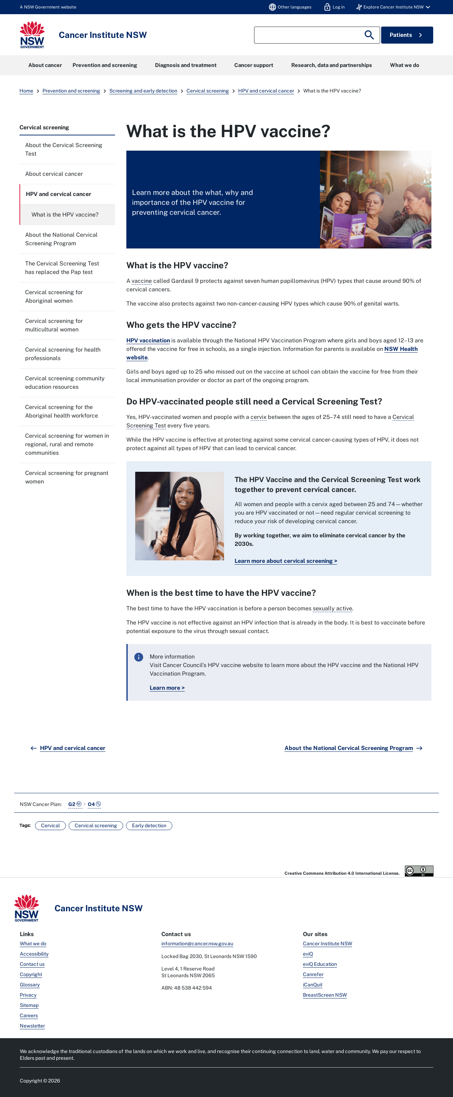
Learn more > (167, 687)
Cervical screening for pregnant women (66, 477)
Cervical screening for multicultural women (54, 325)
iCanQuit (312, 984)
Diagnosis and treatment (186, 65)
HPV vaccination (148, 340)
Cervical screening (208, 91)
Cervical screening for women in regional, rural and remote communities (67, 444)
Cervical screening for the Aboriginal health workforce (61, 411)
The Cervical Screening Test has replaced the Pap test (62, 267)
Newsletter (32, 1026)
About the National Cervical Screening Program (61, 239)
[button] (394, 7)
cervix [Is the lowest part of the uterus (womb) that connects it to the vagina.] (258, 417)
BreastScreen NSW (325, 995)
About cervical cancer (54, 173)
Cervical (50, 825)
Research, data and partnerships (331, 65)
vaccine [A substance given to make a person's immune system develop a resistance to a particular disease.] (142, 281)
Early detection (149, 825)
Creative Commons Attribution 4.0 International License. (359, 871)
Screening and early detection (143, 91)
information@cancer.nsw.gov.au (197, 943)
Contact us (32, 964)
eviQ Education (320, 964)
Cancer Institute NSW (327, 943)
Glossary (30, 984)
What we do (404, 65)
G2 (75, 804)
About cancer (45, 65)
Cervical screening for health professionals (63, 354)
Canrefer (313, 974)
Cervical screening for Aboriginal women (54, 296)
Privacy (28, 995)
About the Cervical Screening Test (63, 149)
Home (26, 91)
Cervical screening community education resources (65, 382)
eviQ (308, 954)
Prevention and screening (105, 65)
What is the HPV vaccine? (64, 214)
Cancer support (253, 65)
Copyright (31, 974)
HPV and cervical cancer (266, 91)
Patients (407, 35)
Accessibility (34, 954)
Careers (29, 1015)
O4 (94, 804)
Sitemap (29, 1005)
